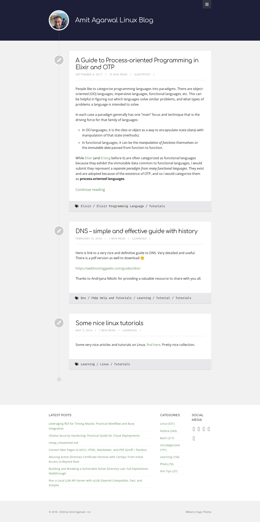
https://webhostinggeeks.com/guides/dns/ (108, 268)
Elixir (88, 158)
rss (89, 512)
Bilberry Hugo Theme (198, 512)
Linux (104, 364)
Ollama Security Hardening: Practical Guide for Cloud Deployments (94, 436)
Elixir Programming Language (120, 206)
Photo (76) (166, 464)
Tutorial (163, 298)
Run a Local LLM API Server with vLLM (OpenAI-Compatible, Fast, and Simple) (95, 483)
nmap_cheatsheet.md (63, 443)
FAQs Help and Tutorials (111, 298)
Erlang (105, 158)
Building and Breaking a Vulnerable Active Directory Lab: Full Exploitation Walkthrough (98, 471)
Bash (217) (167, 438)
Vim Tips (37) (168, 471)
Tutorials (157, 206)
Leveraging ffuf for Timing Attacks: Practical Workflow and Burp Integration (91, 426)
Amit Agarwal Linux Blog (114, 20)
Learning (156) (169, 457)
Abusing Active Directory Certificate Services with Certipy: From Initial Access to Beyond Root (96, 459)
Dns (83, 298)
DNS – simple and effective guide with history (136, 231)
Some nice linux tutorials (109, 323)
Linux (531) (167, 424)
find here (153, 344)
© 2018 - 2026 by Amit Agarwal (67, 512)
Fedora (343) (168, 431)
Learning (139, 238)
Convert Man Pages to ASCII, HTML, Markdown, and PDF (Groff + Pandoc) (98, 450)
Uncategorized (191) (170, 447)
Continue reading (90, 189)
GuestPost (142, 74)
